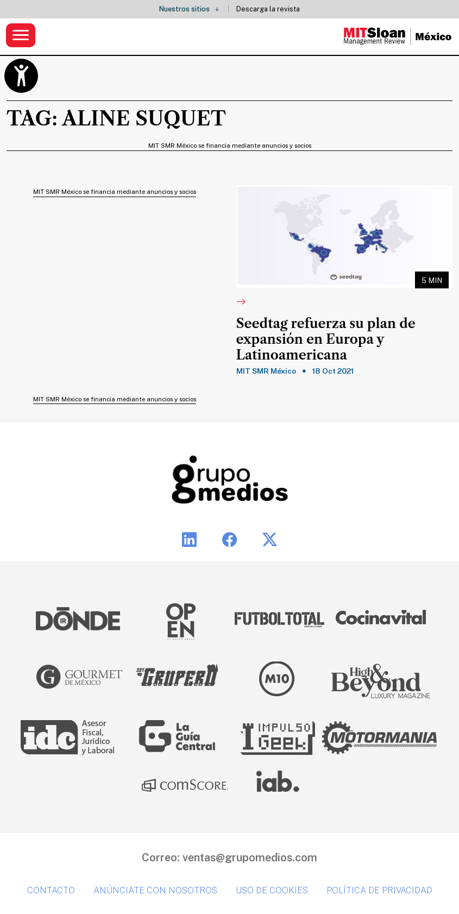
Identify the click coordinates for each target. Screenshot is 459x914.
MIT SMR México (266, 371)
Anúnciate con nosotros (155, 890)
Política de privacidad (379, 890)
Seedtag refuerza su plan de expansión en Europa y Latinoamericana (326, 339)
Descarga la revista (268, 9)
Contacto (51, 890)
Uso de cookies (272, 890)
